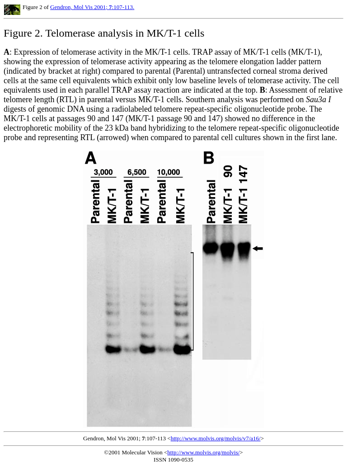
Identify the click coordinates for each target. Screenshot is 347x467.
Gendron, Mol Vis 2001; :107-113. (92, 7)
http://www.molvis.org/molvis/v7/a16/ (216, 438)
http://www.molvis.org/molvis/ (203, 452)
